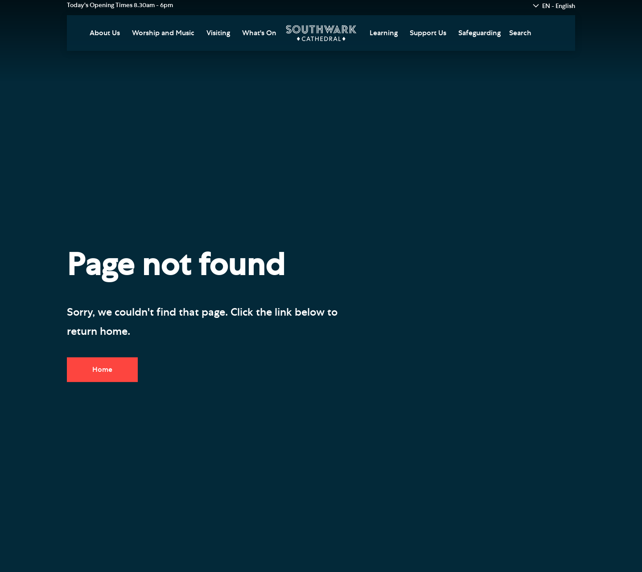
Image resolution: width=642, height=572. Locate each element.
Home (102, 369)
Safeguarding (479, 33)
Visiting (218, 33)
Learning (384, 33)
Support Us (428, 33)
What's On (259, 33)
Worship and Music (163, 33)
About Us (105, 33)
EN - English (558, 6)
